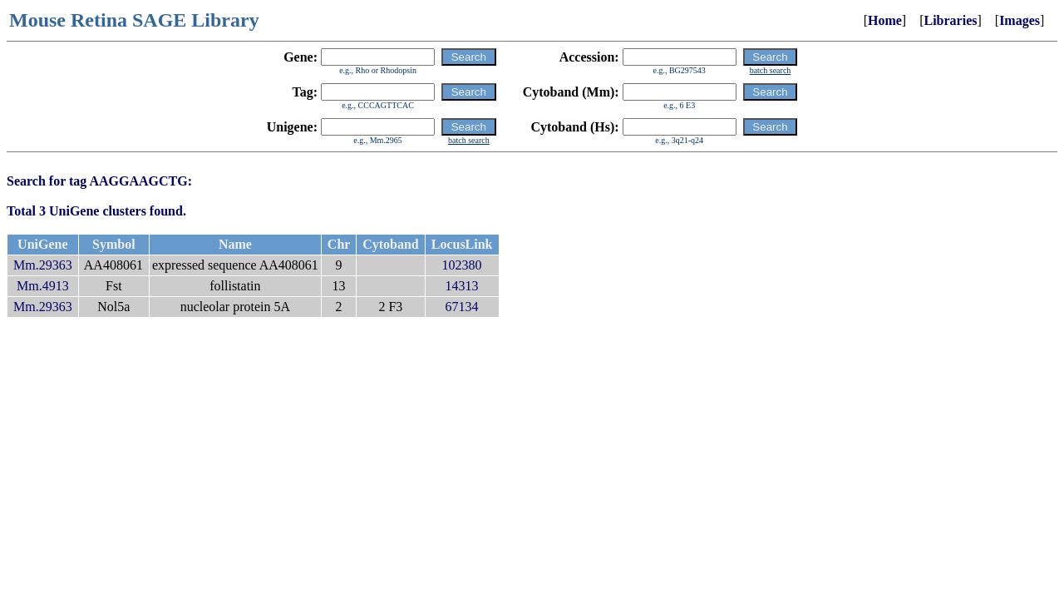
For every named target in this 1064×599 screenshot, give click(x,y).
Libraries (950, 20)
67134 (462, 307)
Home (885, 20)
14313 (462, 286)
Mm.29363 (42, 265)
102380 (462, 265)
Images (1019, 20)
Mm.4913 (43, 286)
